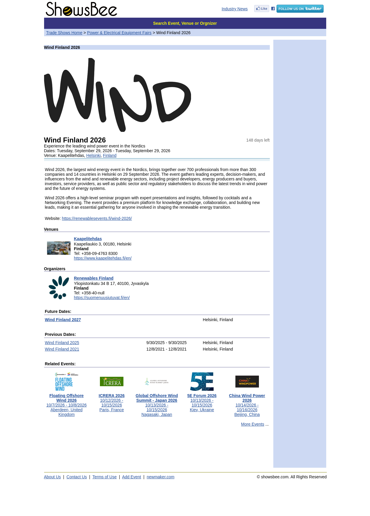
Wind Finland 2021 (62, 349)
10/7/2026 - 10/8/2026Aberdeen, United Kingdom (66, 403)
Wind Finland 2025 (62, 342)
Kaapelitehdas (88, 238)
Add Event (131, 476)
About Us (52, 476)
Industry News (235, 8)
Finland (109, 155)
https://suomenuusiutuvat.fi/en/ (102, 297)
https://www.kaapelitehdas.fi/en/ (103, 258)
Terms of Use (105, 476)
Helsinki (93, 155)
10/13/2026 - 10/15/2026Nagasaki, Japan (157, 403)
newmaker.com (160, 476)
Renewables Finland (94, 278)
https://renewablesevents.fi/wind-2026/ (97, 218)
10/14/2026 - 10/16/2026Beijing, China (247, 403)
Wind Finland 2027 (63, 319)
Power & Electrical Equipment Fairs (119, 32)
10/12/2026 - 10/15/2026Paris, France (112, 400)
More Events (252, 424)
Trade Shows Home (64, 32)
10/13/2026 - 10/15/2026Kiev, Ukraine (202, 400)
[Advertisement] (157, 450)
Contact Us (76, 476)
